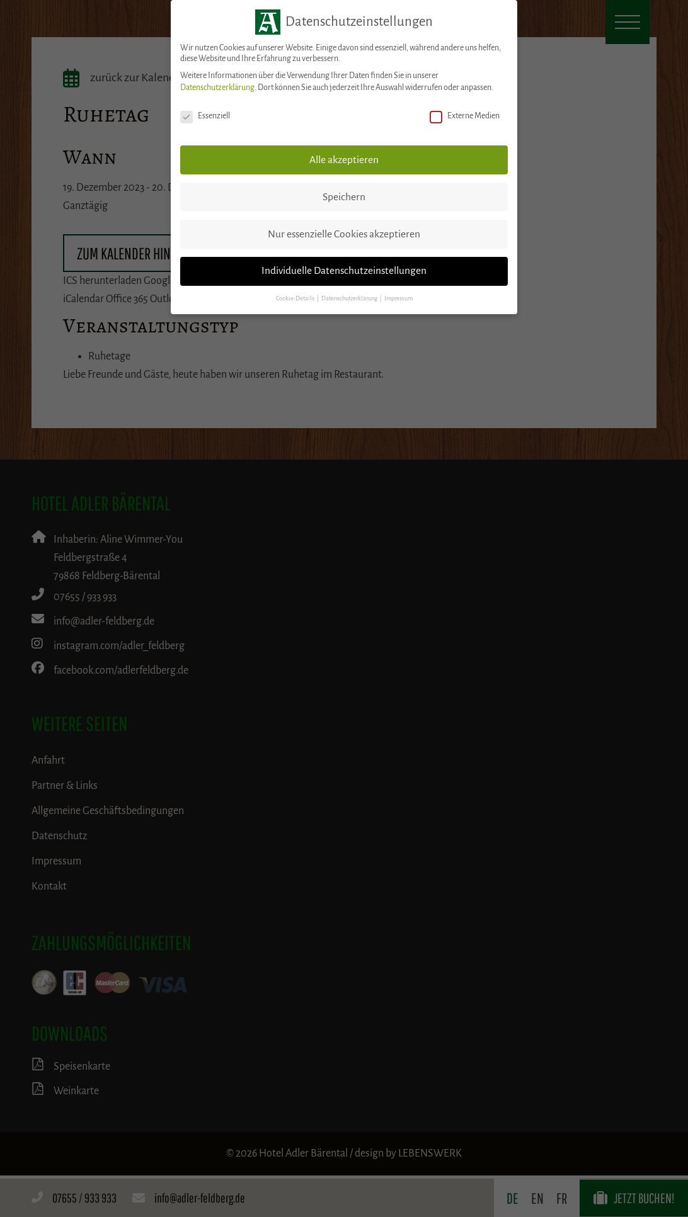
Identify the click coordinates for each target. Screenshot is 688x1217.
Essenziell (205, 116)
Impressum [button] (398, 298)
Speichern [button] (344, 197)
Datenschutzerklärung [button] (350, 298)
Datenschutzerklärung (217, 87)
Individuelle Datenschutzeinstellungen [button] (344, 270)
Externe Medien (465, 116)
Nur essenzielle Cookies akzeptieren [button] (344, 234)
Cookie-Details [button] (296, 298)
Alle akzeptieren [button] (344, 160)
